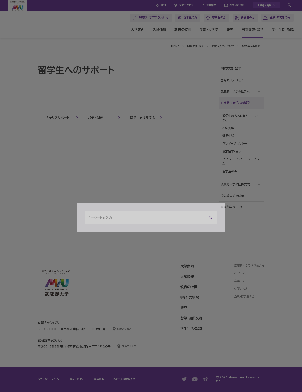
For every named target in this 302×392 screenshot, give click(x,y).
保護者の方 (245, 18)
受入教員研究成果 (232, 195)
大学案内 (137, 29)
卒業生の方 (216, 18)
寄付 (163, 5)
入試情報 (159, 29)
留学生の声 (229, 171)
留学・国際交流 (191, 318)
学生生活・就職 (283, 29)
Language (265, 5)
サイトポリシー (78, 379)
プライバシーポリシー (49, 379)
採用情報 (99, 379)
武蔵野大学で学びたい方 (150, 18)
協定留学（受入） (232, 151)
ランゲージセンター (234, 143)
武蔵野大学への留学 (223, 46)
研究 (229, 29)
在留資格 (228, 128)
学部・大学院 (209, 29)
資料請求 (211, 5)
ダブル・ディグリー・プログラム (240, 161)
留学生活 (228, 135)
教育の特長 (182, 29)
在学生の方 (187, 18)
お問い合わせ (237, 5)
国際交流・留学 (252, 29)
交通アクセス (186, 5)
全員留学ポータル (232, 207)
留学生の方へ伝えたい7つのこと (241, 118)
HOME (175, 46)
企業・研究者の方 (276, 18)
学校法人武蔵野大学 (124, 379)
